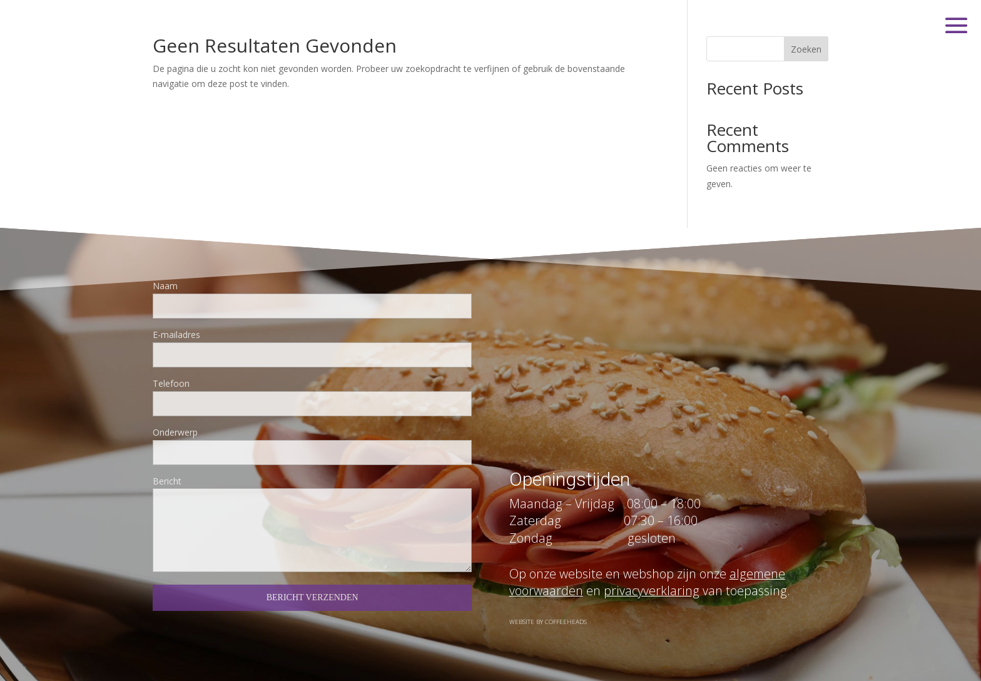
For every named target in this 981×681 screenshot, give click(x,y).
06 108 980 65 (573, 343)
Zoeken (806, 49)
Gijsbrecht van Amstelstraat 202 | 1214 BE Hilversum (676, 297)
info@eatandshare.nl (590, 390)
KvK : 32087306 (576, 437)
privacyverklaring (651, 620)
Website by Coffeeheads (548, 629)
